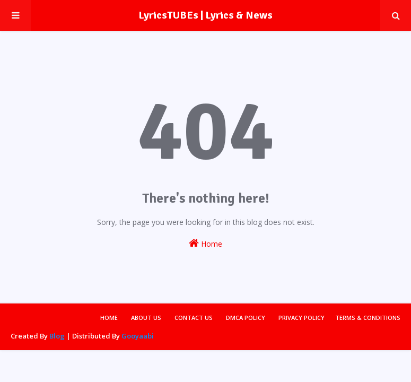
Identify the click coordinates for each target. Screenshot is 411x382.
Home (205, 243)
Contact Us (193, 318)
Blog (57, 336)
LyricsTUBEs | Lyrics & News (205, 15)
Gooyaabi (137, 336)
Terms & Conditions (367, 318)
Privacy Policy (301, 318)
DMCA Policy (245, 318)
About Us (146, 318)
